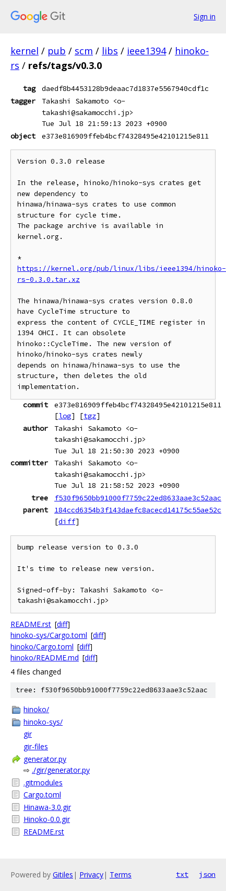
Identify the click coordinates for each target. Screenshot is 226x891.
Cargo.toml (42, 794)
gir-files (35, 746)
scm (84, 50)
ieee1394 (146, 50)
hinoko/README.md (44, 657)
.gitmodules (43, 782)
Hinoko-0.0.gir (46, 819)
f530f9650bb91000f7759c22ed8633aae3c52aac (137, 497)
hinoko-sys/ (43, 722)
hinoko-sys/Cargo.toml (48, 635)
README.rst (30, 624)
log (64, 415)
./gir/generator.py (61, 770)
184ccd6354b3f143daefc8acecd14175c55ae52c (137, 510)
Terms (121, 874)
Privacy (91, 874)
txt (182, 874)
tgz (90, 415)
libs (110, 50)
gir (27, 734)
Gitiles (63, 874)
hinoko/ (36, 709)
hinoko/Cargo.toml (42, 647)
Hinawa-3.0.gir (47, 807)
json (207, 874)
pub (56, 50)
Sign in (205, 16)
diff (66, 521)
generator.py (44, 759)
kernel (24, 50)
